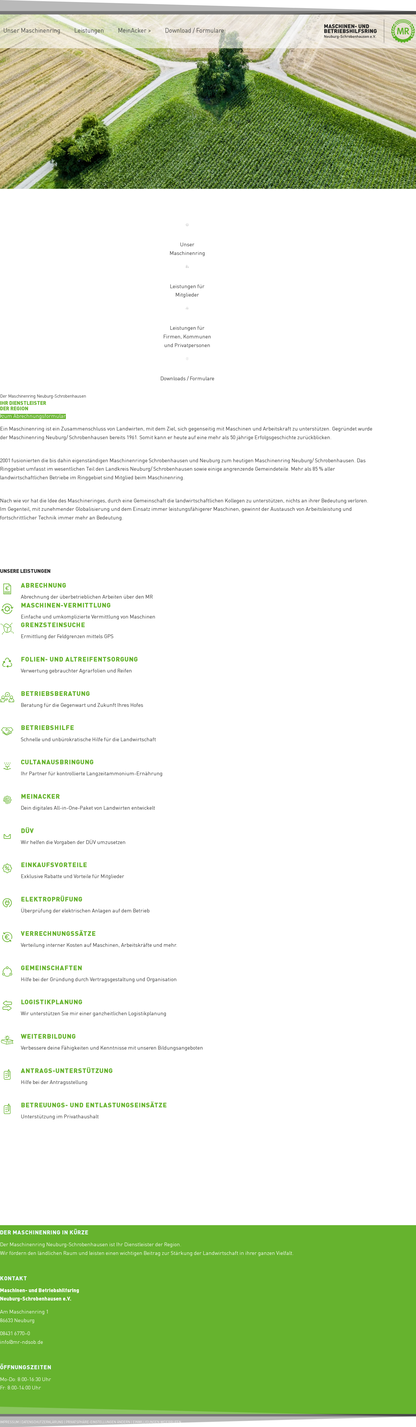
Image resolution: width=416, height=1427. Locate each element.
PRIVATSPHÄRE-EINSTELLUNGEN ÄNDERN (98, 1422)
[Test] (33, 422)
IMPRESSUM (9, 1422)
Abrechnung (43, 586)
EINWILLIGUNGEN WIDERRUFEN (157, 1422)
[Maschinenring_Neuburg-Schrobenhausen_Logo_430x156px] (369, 31)
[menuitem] (89, 31)
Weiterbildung (48, 1037)
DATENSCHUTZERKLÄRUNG (42, 1422)
